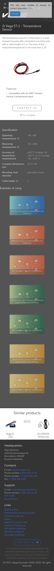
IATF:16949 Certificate (15, 528)
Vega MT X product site (15, 522)
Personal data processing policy (19, 512)
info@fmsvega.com (21, 470)
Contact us (27, 108)
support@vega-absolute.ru (24, 489)
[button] (42, 57)
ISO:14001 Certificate (14, 535)
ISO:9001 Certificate (14, 532)
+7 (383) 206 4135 (28, 476)
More (30, 8)
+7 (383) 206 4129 (17, 479)
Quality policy (11, 509)
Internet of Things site (15, 525)
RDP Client (9, 495)
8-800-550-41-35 (28, 473)
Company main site (13, 516)
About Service (11, 499)
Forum (7, 519)
